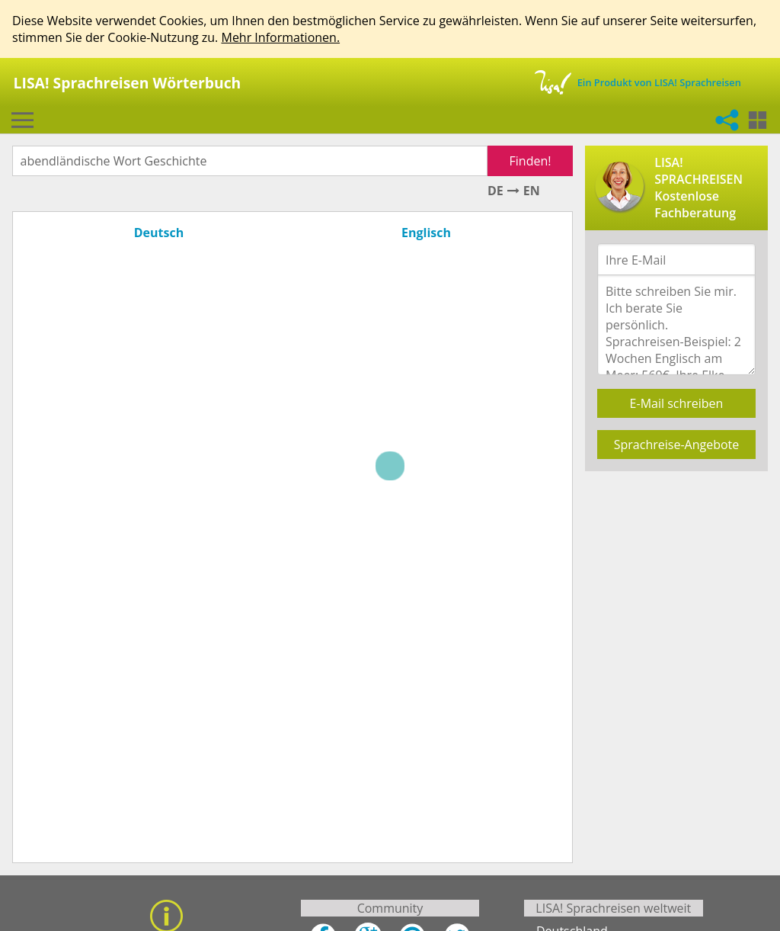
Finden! (530, 160)
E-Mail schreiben (677, 403)
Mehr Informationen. (280, 37)
